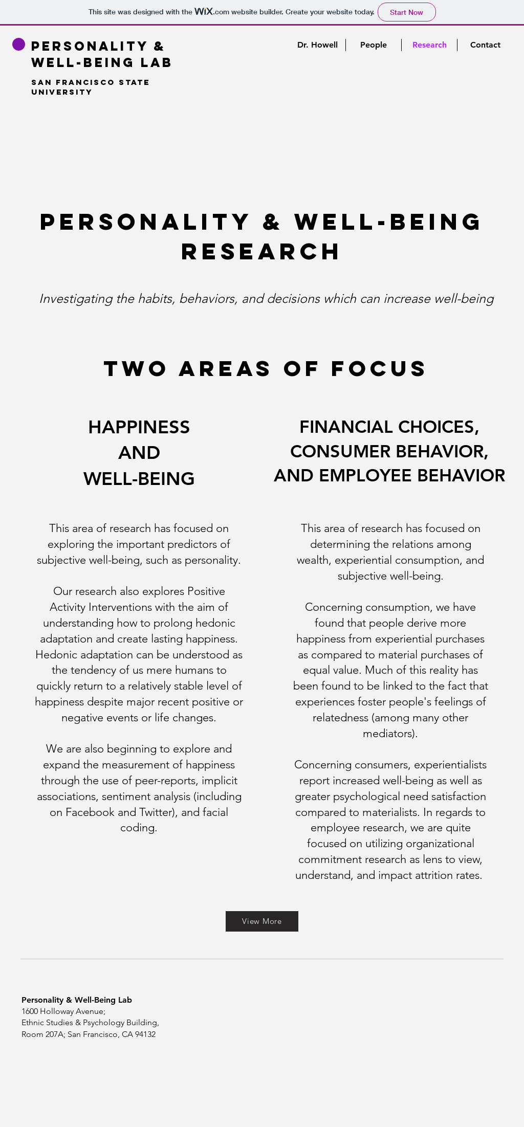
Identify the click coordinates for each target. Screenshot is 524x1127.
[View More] (262, 921)
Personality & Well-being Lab (102, 54)
